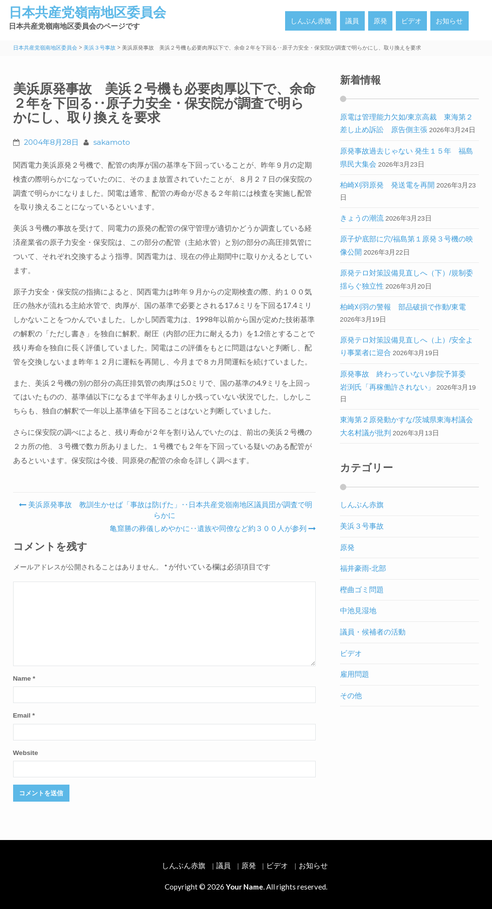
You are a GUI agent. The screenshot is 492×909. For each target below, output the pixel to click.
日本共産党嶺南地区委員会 (87, 12)
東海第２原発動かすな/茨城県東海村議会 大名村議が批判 (410, 426)
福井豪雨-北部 (363, 568)
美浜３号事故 (362, 526)
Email (24, 715)
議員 (352, 21)
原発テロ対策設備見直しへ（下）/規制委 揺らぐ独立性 (410, 279)
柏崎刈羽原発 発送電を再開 (387, 185)
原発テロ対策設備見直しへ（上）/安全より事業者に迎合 (406, 346)
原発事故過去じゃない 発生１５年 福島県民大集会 (406, 157)
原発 (380, 21)
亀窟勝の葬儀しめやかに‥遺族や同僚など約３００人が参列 (212, 528)
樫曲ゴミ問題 (362, 589)
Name (24, 678)
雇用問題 (354, 674)
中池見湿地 (358, 610)
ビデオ (411, 21)
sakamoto (111, 142)
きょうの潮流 (362, 218)
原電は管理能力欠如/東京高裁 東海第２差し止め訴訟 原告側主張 (406, 123)
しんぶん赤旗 (310, 21)
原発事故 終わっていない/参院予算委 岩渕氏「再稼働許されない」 (406, 380)
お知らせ (449, 21)
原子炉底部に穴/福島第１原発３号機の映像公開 (406, 245)
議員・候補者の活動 (373, 632)
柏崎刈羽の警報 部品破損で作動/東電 (403, 307)
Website (25, 752)
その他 (351, 695)
